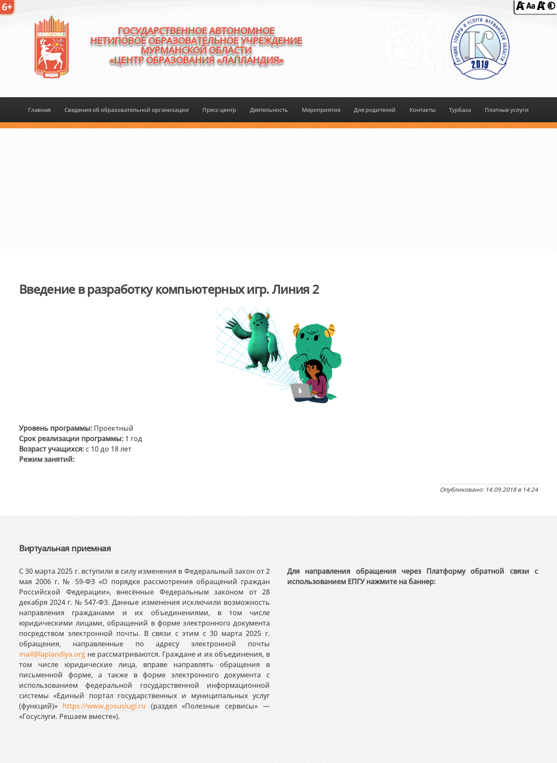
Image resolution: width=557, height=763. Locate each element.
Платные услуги (507, 110)
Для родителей (375, 110)
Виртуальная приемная (65, 548)
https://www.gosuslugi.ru (104, 706)
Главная (39, 110)
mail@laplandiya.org (52, 654)
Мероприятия (321, 110)
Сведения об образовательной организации (126, 110)
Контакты (422, 110)
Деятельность (269, 110)
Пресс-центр (219, 110)
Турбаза (460, 110)
